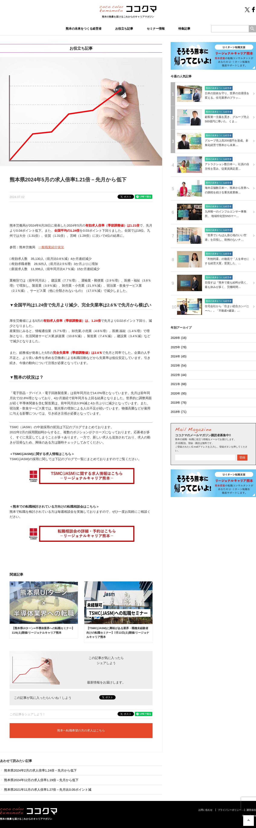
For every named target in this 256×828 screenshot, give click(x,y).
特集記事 (184, 28)
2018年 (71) (178, 411)
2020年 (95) (178, 393)
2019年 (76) (178, 402)
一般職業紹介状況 (51, 247)
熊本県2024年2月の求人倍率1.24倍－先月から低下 (38, 770)
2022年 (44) (178, 375)
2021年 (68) (178, 384)
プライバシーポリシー (229, 810)
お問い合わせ (205, 810)
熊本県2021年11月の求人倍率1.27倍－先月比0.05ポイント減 (45, 789)
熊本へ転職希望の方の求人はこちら (81, 730)
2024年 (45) (178, 356)
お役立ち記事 (124, 28)
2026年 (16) (178, 338)
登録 (242, 457)
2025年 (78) (178, 347)
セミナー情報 (156, 28)
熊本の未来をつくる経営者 (84, 28)
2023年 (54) (178, 365)
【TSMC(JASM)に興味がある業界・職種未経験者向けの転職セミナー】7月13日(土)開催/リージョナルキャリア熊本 (117, 633)
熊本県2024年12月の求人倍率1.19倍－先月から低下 (39, 780)
